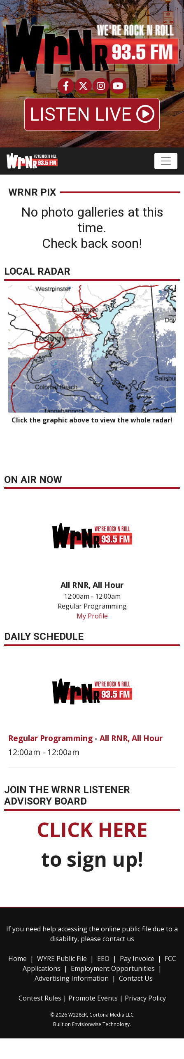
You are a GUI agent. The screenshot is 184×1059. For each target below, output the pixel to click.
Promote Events (93, 998)
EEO (103, 958)
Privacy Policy (145, 998)
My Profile (92, 615)
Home (17, 958)
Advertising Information (72, 978)
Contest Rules (40, 998)
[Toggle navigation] (165, 161)
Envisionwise (86, 1024)
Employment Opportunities (113, 968)
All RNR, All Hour (131, 738)
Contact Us (136, 978)
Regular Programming (51, 738)
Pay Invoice (137, 958)
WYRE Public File (62, 958)
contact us (118, 938)
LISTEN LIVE (92, 114)
